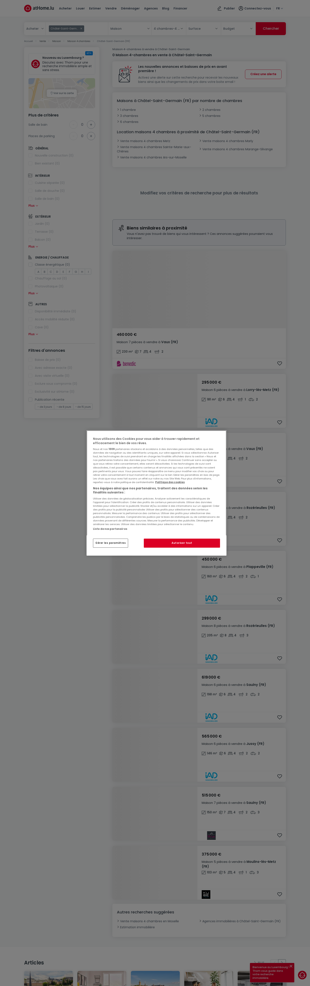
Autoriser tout (182, 543)
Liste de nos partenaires (110, 529)
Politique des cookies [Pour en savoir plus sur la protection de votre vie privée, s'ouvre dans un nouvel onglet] (170, 482)
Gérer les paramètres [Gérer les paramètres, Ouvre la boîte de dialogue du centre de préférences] (110, 543)
